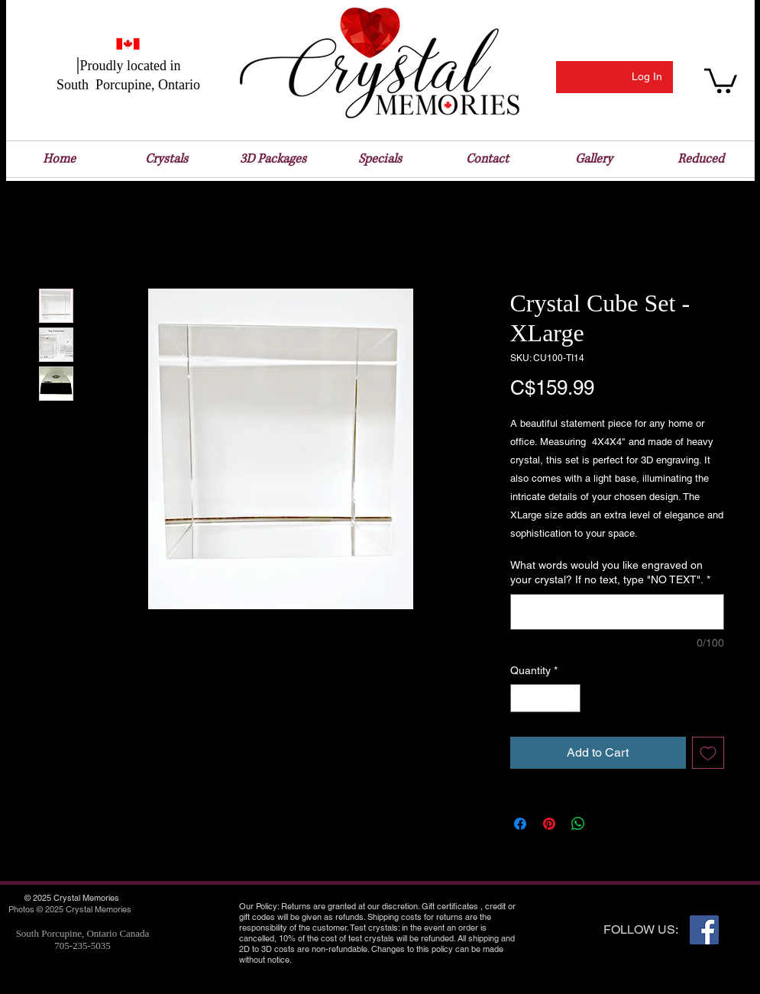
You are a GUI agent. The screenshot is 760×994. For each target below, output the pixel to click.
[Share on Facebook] (520, 824)
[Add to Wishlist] (708, 753)
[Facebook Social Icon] (704, 929)
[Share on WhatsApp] (578, 824)
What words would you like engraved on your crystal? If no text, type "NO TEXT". (610, 572)
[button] (720, 79)
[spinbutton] (545, 698)
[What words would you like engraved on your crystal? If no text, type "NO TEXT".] (617, 612)
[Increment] (568, 698)
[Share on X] (607, 824)
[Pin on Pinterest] (549, 824)
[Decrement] (522, 698)
